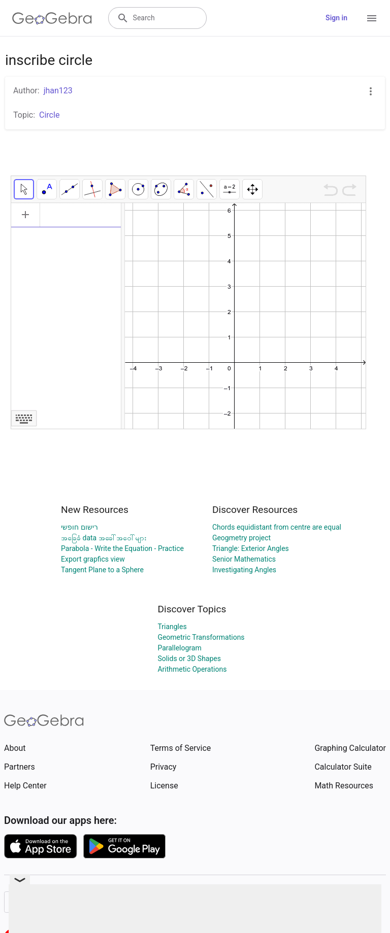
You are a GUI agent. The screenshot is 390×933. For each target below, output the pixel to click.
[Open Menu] (372, 18)
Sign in (336, 18)
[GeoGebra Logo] (52, 18)
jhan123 (58, 90)
